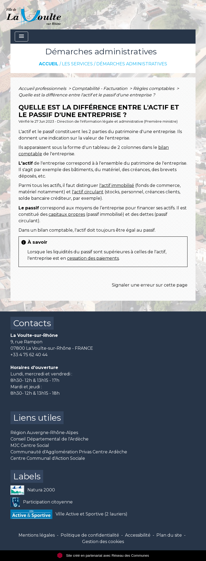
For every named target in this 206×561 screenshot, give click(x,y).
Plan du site (169, 535)
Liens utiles (37, 417)
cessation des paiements (93, 258)
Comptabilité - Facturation (100, 88)
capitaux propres (67, 214)
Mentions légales (37, 535)
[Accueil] (33, 14)
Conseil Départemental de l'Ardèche (49, 439)
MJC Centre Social (29, 445)
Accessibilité (137, 535)
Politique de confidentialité (90, 535)
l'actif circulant (88, 191)
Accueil (48, 63)
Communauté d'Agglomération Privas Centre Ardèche (68, 451)
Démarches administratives (131, 63)
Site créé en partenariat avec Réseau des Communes (103, 556)
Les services (77, 63)
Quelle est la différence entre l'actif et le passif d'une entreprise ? (87, 94)
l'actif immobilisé (116, 185)
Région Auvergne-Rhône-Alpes (44, 432)
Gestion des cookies (103, 541)
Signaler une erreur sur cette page (149, 285)
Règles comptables (154, 88)
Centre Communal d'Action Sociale (47, 458)
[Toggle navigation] (21, 37)
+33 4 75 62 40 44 (28, 354)
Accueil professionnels (43, 88)
